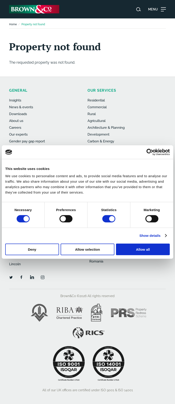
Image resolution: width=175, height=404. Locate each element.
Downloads (18, 114)
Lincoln (15, 264)
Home (13, 24)
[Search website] (138, 9)
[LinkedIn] (32, 277)
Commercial (97, 107)
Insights (15, 100)
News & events (21, 107)
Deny (32, 249)
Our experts (18, 134)
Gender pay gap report (27, 141)
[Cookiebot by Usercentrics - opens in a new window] (150, 152)
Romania (96, 261)
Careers (15, 128)
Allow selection (87, 249)
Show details (150, 235)
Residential (96, 100)
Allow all (143, 249)
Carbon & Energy (101, 141)
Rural (92, 114)
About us (16, 121)
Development (98, 134)
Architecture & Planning (106, 128)
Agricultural (97, 121)
